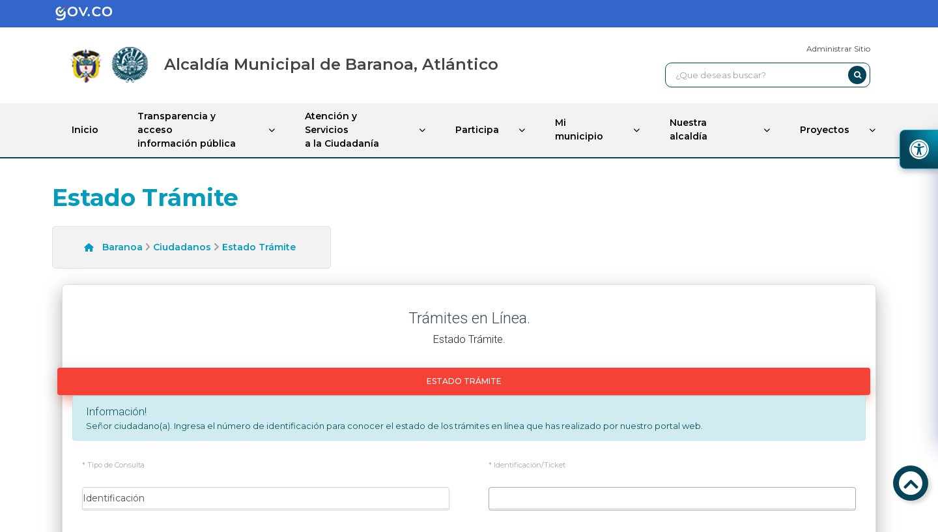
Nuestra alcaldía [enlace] (688, 129)
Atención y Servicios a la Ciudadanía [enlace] (342, 129)
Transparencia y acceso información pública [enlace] (186, 129)
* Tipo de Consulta (113, 465)
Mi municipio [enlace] (579, 129)
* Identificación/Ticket (527, 465)
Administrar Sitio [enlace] (838, 48)
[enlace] (93, 13)
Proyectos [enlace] (824, 130)
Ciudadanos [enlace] (182, 247)
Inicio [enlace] (85, 130)
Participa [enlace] (477, 130)
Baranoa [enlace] (122, 247)
